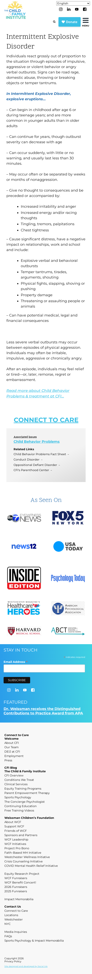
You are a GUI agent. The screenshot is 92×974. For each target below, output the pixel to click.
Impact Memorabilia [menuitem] (18, 899)
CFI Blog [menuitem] (10, 767)
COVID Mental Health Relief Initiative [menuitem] (31, 866)
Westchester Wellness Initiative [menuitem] (27, 857)
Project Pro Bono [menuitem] (16, 848)
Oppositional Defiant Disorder (35, 465)
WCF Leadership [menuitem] (16, 839)
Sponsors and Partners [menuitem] (20, 835)
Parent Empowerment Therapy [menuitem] (27, 793)
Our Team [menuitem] (11, 747)
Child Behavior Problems (37, 441)
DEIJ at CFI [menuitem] (12, 751)
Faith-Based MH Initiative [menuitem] (22, 852)
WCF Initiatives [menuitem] (15, 844)
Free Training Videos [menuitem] (19, 810)
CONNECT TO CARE (46, 420)
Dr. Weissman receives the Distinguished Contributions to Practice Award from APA (43, 711)
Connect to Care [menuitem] (16, 735)
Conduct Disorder (27, 459)
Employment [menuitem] (14, 756)
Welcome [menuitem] (11, 738)
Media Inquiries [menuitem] (15, 932)
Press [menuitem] (8, 760)
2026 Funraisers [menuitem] (15, 887)
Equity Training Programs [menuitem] (22, 788)
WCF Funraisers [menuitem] (15, 878)
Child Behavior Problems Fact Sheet (40, 454)
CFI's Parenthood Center (31, 470)
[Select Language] (73, 3)
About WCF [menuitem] (12, 822)
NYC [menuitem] (7, 924)
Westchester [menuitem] (13, 919)
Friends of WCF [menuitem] (15, 831)
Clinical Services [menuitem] (16, 784)
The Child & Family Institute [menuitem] (25, 771)
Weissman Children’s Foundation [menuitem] (29, 818)
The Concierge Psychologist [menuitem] (24, 802)
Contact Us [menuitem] (12, 906)
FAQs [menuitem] (8, 936)
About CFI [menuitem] (11, 743)
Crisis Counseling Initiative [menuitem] (23, 861)
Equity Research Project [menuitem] (21, 874)
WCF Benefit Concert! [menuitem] (20, 882)
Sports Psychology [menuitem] (17, 797)
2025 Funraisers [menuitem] (15, 891)
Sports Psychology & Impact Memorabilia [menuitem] (34, 940)
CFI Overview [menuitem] (14, 775)
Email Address (16, 662)
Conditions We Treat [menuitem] (19, 780)
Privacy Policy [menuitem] (12, 961)
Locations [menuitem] (11, 915)
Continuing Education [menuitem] (20, 806)
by (25, 966)
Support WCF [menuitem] (14, 826)
